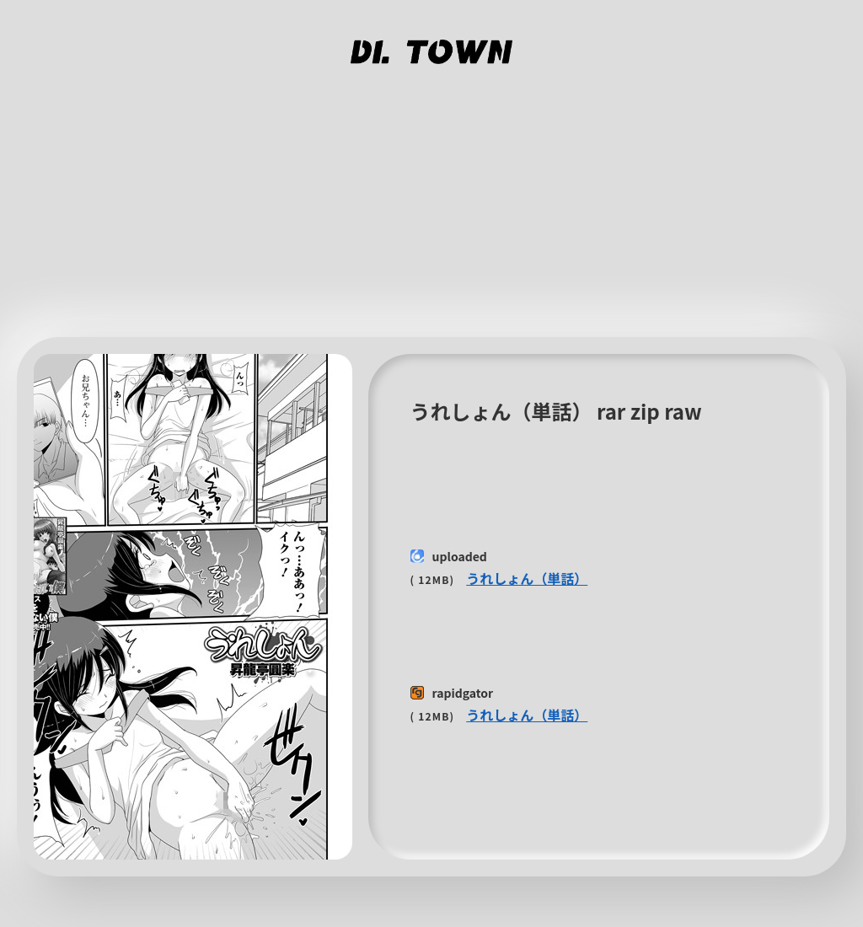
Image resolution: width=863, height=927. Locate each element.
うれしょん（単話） (526, 578)
